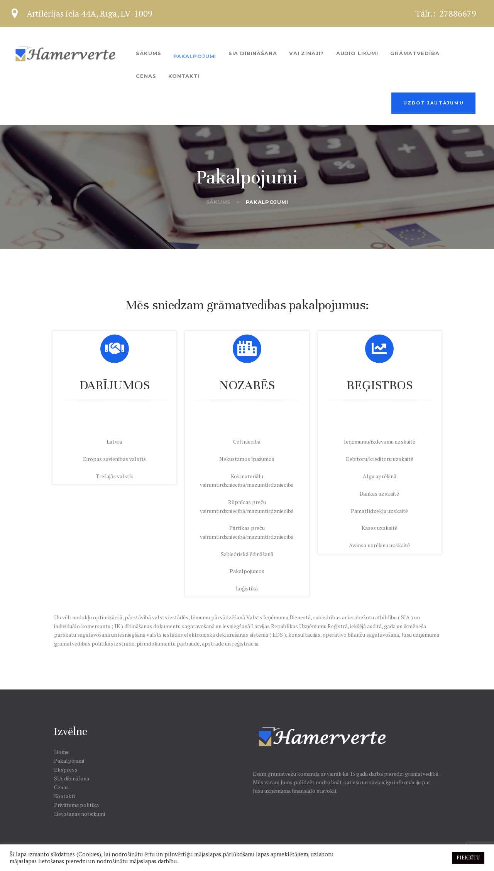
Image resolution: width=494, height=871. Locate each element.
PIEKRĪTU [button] (468, 857)
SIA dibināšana (71, 778)
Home (61, 751)
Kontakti (64, 796)
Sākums (218, 202)
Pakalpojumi (69, 760)
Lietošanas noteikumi (79, 813)
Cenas (61, 787)
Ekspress (65, 769)
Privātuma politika (76, 805)
